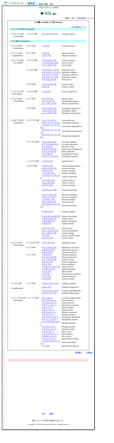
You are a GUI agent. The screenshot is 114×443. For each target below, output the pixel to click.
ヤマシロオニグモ (49, 202)
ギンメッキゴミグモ (50, 231)
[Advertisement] (48, 384)
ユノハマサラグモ (49, 113)
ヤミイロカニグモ (49, 259)
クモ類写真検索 (81, 18)
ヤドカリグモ (47, 252)
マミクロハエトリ (49, 303)
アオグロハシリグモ (50, 70)
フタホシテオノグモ (50, 283)
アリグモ (45, 346)
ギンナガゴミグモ (49, 233)
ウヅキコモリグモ (49, 60)
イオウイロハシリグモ (51, 72)
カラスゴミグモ (48, 228)
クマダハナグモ (48, 269)
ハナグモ (45, 274)
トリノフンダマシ (49, 120)
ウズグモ (45, 46)
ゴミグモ (45, 235)
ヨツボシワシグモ (49, 293)
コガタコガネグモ (49, 219)
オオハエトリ (47, 307)
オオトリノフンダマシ (51, 123)
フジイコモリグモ (49, 65)
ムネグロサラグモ (49, 108)
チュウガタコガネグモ (51, 216)
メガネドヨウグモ (49, 149)
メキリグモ (46, 287)
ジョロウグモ (47, 161)
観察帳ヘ (79, 353)
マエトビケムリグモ (50, 291)
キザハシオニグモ (49, 168)
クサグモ (45, 53)
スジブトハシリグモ (50, 75)
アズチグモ (46, 255)
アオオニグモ (47, 166)
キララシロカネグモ (50, 144)
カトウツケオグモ (49, 257)
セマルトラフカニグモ (51, 267)
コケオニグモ (47, 171)
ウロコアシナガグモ (50, 156)
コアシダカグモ (48, 243)
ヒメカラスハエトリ (50, 334)
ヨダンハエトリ (48, 310)
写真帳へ (90, 353)
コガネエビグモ (48, 250)
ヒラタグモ (46, 91)
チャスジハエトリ (49, 327)
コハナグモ (46, 271)
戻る (44, 414)
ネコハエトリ (47, 298)
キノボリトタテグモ (50, 34)
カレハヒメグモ (48, 101)
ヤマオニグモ (47, 185)
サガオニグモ (47, 211)
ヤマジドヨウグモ (49, 151)
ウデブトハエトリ (49, 305)
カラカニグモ (47, 262)
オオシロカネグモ (49, 142)
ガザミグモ (46, 264)
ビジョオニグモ (48, 180)
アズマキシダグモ (49, 79)
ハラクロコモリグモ (50, 63)
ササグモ (45, 87)
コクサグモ (46, 55)
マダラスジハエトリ (50, 317)
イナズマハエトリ (49, 329)
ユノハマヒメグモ (49, 103)
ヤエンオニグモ (48, 183)
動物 (41, 4)
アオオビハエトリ (49, 336)
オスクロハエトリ (49, 312)
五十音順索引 (75, 27)
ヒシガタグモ (47, 99)
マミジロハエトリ (49, 300)
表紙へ (52, 414)
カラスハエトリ (48, 331)
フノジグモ (46, 276)
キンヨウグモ (47, 147)
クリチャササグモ (49, 84)
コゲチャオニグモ (49, 195)
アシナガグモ (47, 154)
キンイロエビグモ (49, 247)
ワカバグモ (46, 279)
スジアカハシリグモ (50, 77)
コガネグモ (46, 223)
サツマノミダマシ (49, 197)
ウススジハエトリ (49, 339)
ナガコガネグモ (48, 221)
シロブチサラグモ (49, 111)
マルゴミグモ (47, 238)
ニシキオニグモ (48, 173)
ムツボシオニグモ (49, 190)
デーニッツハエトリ (50, 319)
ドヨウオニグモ (48, 199)
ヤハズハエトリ (48, 315)
